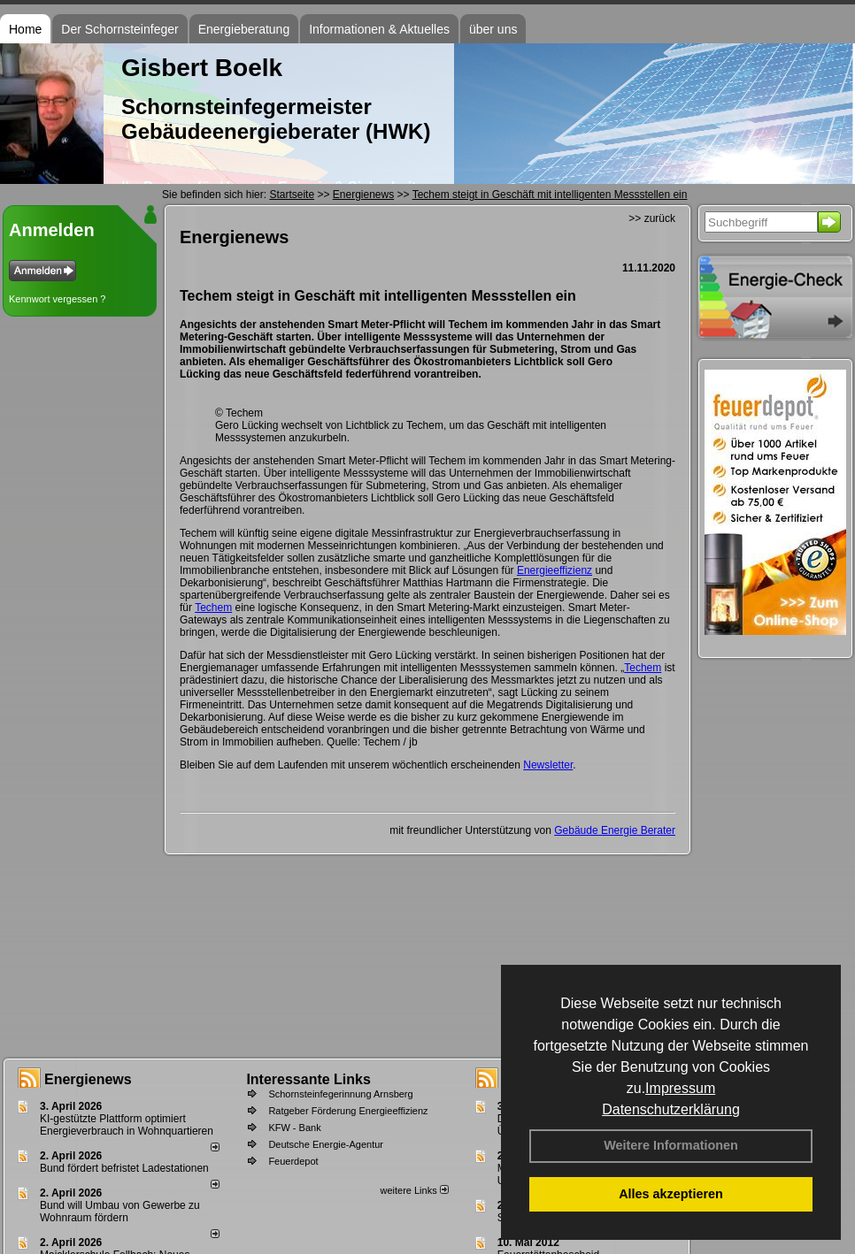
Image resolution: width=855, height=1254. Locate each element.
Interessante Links (308, 1079)
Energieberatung (244, 29)
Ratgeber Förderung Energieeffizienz (348, 1110)
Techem (213, 607)
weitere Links (414, 1190)
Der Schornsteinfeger (119, 29)
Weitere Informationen (671, 1145)
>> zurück (651, 218)
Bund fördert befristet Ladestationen (124, 1168)
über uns (493, 29)
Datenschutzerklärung (671, 1109)
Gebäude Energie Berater (614, 830)
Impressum (680, 1088)
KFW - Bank (294, 1127)
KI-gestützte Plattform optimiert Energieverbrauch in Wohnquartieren (126, 1125)
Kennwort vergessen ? (57, 299)
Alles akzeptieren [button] (671, 1194)
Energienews (88, 1079)
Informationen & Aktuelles (379, 29)
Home (25, 29)
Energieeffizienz (554, 570)
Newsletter (548, 765)
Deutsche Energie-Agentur (325, 1144)
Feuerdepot (293, 1161)
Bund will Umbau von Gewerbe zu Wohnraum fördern (120, 1211)
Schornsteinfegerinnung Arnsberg (340, 1094)
